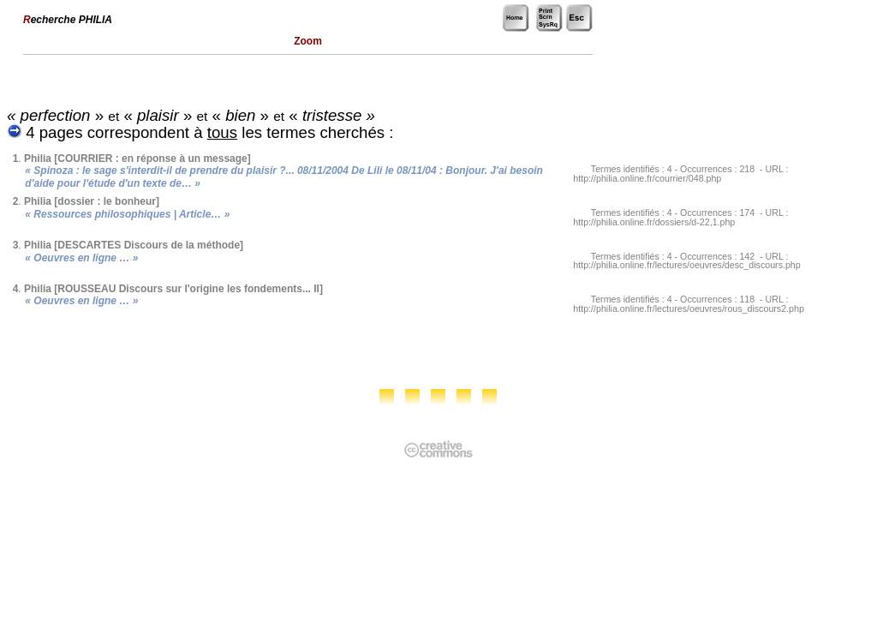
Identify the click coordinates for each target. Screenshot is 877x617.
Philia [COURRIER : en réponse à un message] (137, 159)
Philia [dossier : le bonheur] (91, 201)
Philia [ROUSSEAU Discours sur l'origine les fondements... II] (173, 289)
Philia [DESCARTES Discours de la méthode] (133, 245)
